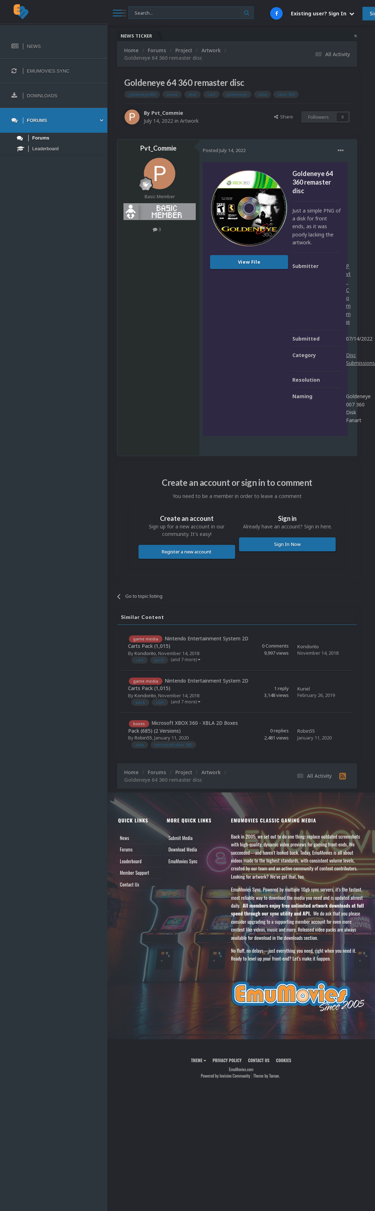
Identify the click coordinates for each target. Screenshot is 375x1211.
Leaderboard (131, 861)
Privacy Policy (227, 1060)
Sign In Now (287, 544)
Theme (198, 1060)
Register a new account (186, 551)
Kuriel (303, 688)
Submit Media (181, 837)
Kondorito (145, 653)
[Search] (191, 13)
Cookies (283, 1060)
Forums (126, 849)
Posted (224, 150)
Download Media (183, 849)
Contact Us (129, 884)
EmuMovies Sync (183, 861)
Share (283, 116)
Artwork (189, 120)
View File (249, 262)
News (124, 837)
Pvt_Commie (167, 112)
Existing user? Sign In (322, 13)
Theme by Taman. (266, 1076)
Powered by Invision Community (225, 1076)
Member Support (134, 872)
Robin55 (143, 737)
